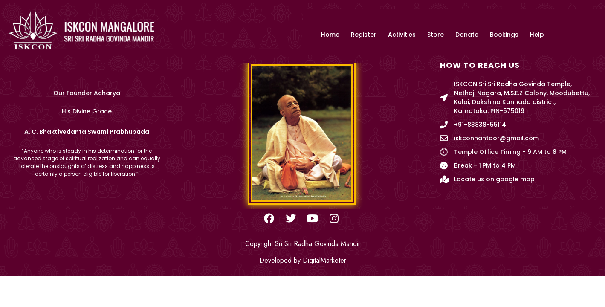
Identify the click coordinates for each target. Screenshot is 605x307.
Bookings (504, 34)
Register (363, 34)
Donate (466, 34)
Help (537, 34)
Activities (402, 34)
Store (435, 34)
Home (330, 34)
